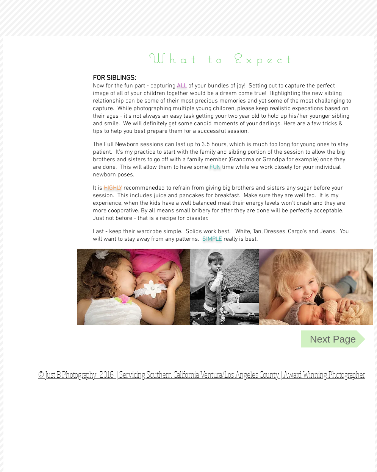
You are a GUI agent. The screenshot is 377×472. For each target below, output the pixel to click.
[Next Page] (333, 339)
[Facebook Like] (323, 361)
